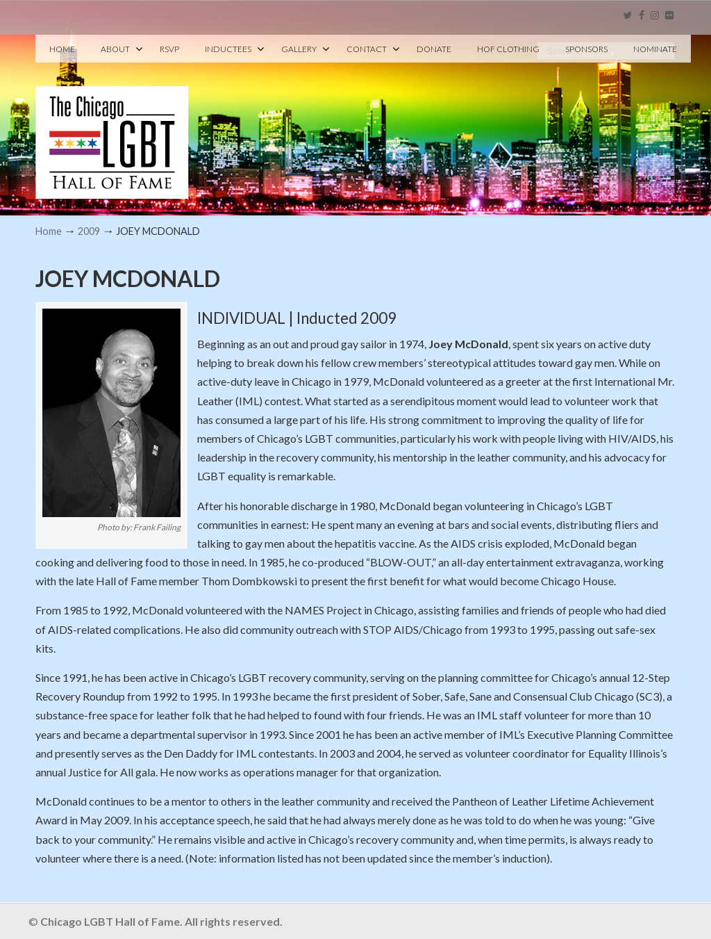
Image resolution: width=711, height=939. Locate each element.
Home (48, 231)
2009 (89, 231)
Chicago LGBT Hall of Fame (112, 119)
